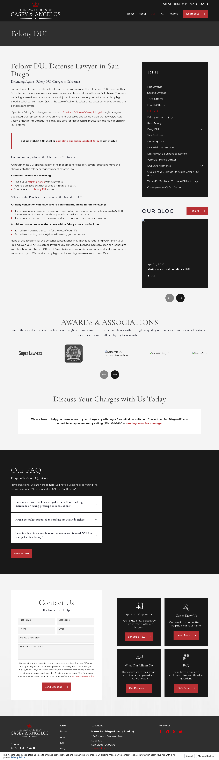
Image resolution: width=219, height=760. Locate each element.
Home (63, 731)
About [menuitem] (142, 13)
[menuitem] (175, 87)
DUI (62, 742)
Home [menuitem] (130, 13)
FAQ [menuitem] (162, 13)
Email (57, 629)
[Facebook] (160, 731)
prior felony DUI (37, 189)
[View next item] (180, 298)
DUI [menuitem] (153, 13)
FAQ (62, 748)
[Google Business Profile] (180, 731)
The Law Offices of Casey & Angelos (83, 112)
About (64, 737)
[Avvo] (167, 731)
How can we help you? (27, 646)
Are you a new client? (26, 638)
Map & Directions (101, 748)
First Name (21, 620)
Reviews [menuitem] (173, 13)
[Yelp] (174, 731)
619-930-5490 (195, 4)
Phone (19, 629)
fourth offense (36, 181)
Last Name (60, 620)
